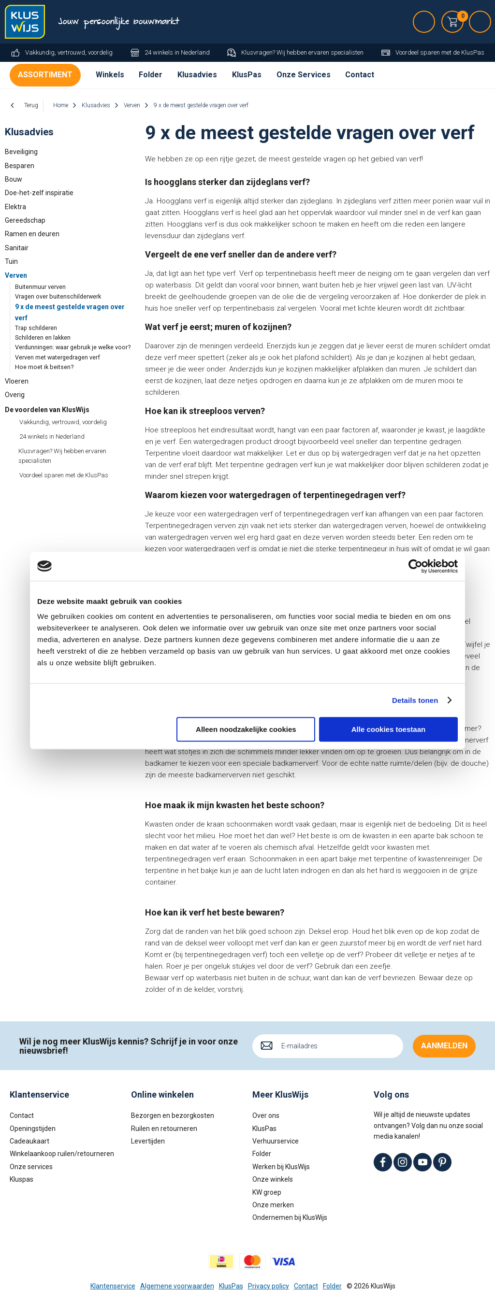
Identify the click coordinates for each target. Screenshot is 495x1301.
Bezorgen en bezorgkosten (172, 1115)
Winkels (110, 74)
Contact (359, 74)
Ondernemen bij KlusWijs (289, 1217)
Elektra (15, 207)
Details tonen (415, 700)
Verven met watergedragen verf (57, 357)
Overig (15, 395)
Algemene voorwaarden (177, 1286)
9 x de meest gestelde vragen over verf (70, 312)
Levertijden (148, 1141)
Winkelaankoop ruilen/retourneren (62, 1154)
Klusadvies (197, 74)
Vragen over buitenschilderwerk (58, 296)
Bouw (13, 179)
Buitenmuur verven (40, 286)
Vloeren (17, 381)
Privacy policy (268, 1286)
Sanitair (17, 248)
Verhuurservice (275, 1141)
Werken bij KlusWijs (281, 1167)
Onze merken (273, 1205)
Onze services (31, 1167)
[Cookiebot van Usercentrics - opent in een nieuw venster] (415, 566)
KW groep (266, 1192)
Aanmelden (444, 1045)
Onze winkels (272, 1179)
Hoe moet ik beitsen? (44, 367)
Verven (16, 275)
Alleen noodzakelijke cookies (246, 729)
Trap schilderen (36, 327)
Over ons (265, 1115)
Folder (150, 74)
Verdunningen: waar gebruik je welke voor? (73, 347)
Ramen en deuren (32, 234)
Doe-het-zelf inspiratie (39, 193)
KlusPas (247, 74)
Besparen (19, 166)
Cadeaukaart (29, 1141)
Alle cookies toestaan (388, 729)
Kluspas (21, 1179)
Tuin (11, 261)
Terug (31, 105)
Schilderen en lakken (43, 337)
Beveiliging (21, 152)
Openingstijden (33, 1128)
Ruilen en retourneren (164, 1128)
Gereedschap (25, 220)
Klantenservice (112, 1286)
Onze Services (304, 74)
